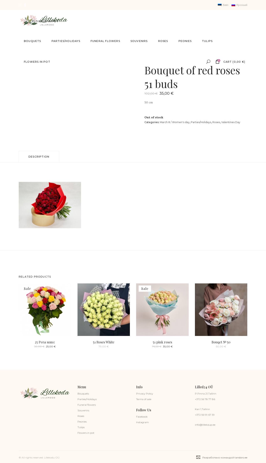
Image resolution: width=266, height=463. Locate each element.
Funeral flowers (87, 404)
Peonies (82, 421)
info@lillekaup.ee (205, 424)
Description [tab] (38, 156)
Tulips (81, 427)
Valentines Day (230, 122)
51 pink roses (162, 342)
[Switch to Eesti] (223, 4)
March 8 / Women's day (175, 122)
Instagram (142, 422)
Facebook (142, 416)
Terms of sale (143, 399)
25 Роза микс (45, 342)
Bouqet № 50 (221, 342)
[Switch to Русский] (239, 4)
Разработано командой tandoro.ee (221, 457)
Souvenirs (83, 410)
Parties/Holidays (201, 122)
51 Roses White (103, 342)
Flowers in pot (86, 432)
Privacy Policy (144, 393)
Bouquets (83, 393)
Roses (216, 122)
